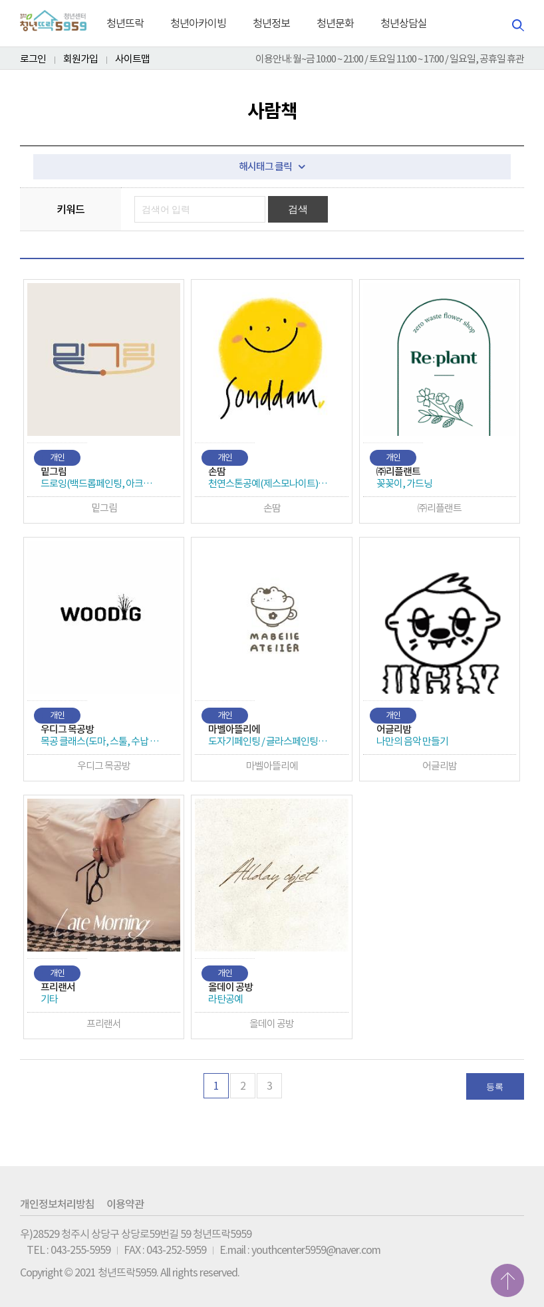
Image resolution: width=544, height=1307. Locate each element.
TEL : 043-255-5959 (68, 1250)
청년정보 (271, 23)
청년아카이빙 (198, 23)
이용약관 (125, 1204)
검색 (299, 209)
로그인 (33, 58)
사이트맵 (132, 58)
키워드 (70, 209)
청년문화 (335, 23)
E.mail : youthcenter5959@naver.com (299, 1250)
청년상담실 (403, 23)
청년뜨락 (125, 23)
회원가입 (80, 58)
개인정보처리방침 (57, 1204)
